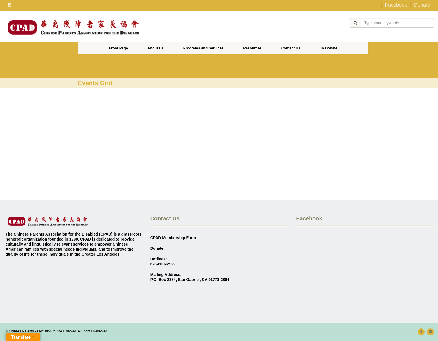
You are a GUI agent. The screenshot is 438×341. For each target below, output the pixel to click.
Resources (252, 48)
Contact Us (291, 48)
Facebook (396, 5)
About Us (155, 48)
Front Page (118, 48)
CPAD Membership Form (173, 238)
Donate (422, 5)
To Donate (328, 48)
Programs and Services (203, 48)
